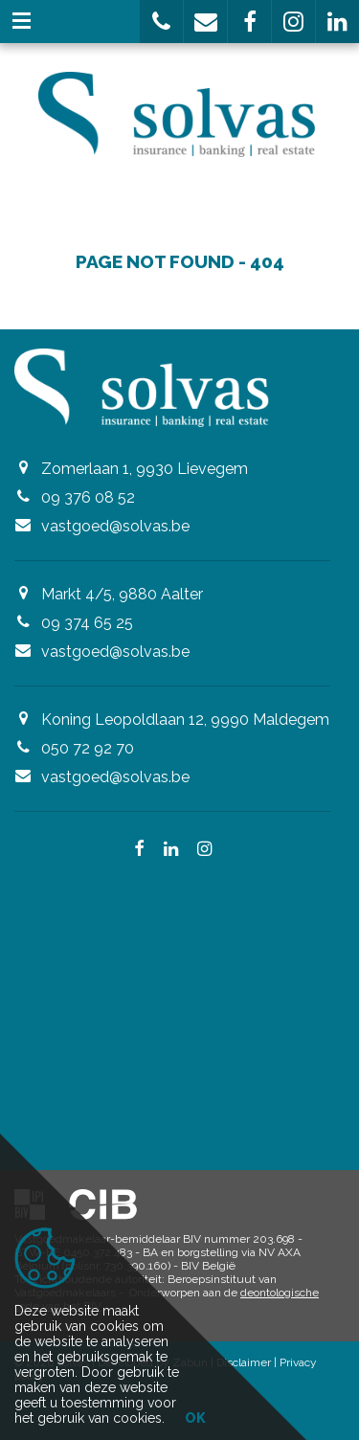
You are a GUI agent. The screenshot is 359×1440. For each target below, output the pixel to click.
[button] (161, 21)
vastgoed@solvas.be (115, 526)
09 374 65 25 (87, 623)
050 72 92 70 (87, 748)
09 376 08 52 (88, 497)
